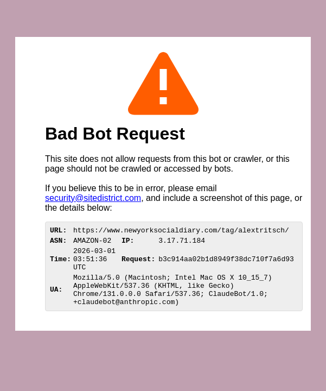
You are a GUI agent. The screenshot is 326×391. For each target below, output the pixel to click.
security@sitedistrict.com (93, 198)
